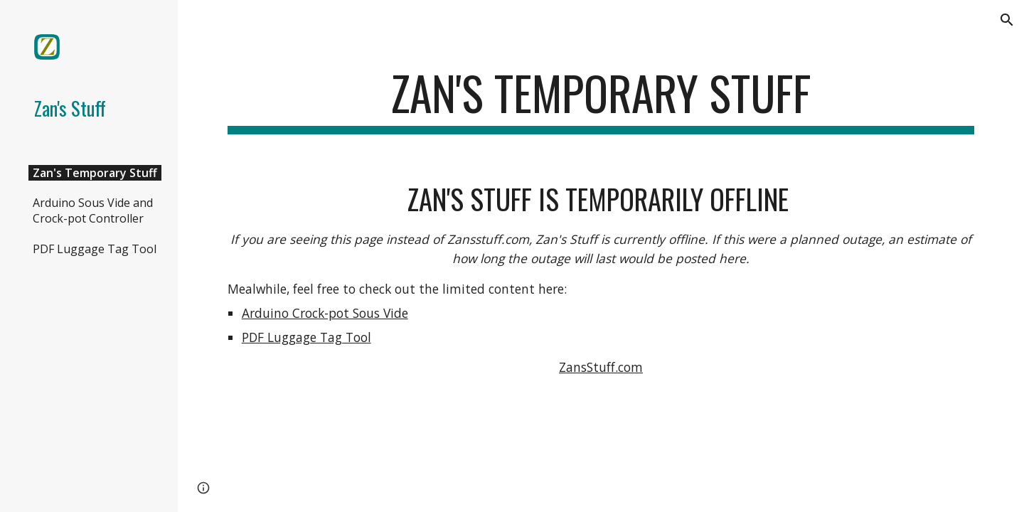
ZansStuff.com (601, 366)
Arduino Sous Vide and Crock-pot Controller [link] (93, 210)
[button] (1007, 20)
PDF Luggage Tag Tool (306, 337)
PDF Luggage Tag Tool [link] (94, 249)
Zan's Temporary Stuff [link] (95, 173)
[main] (601, 100)
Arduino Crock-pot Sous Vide (325, 312)
